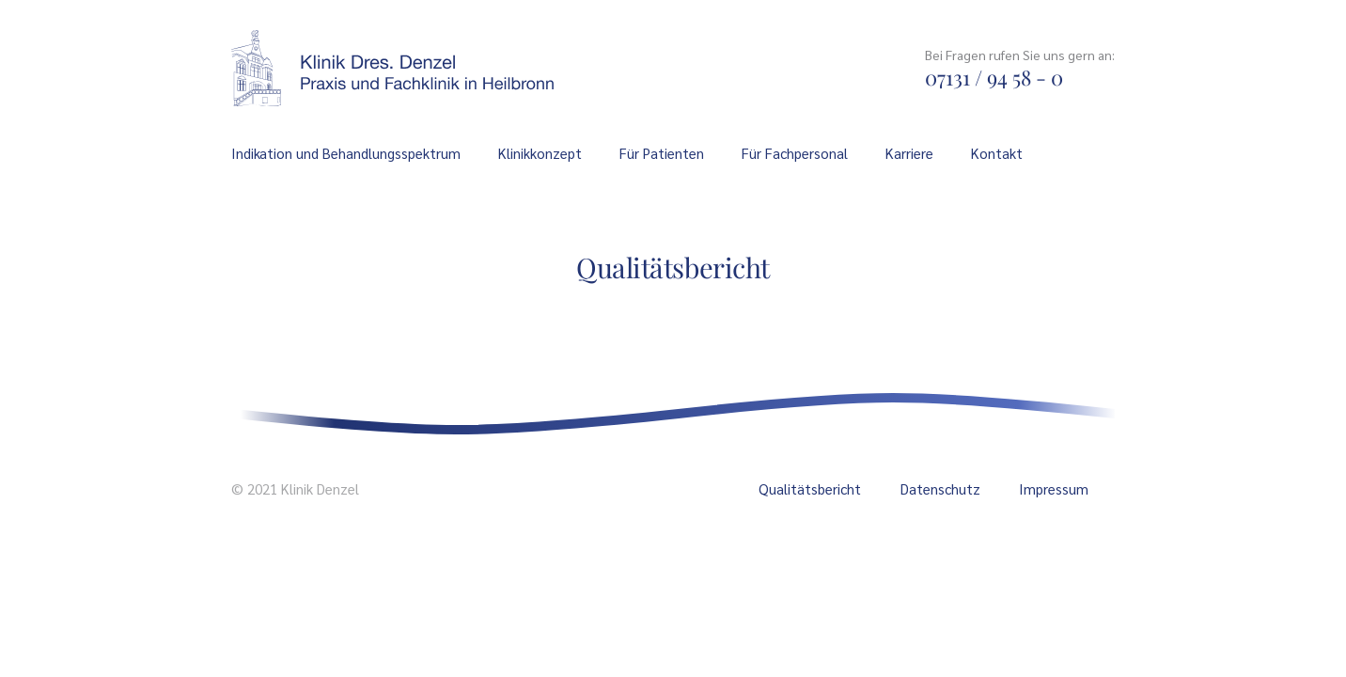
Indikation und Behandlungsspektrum (346, 153)
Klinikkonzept (540, 153)
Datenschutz (940, 488)
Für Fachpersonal (795, 153)
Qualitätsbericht (810, 488)
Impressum (1053, 488)
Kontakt (997, 153)
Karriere (909, 153)
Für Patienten (661, 153)
